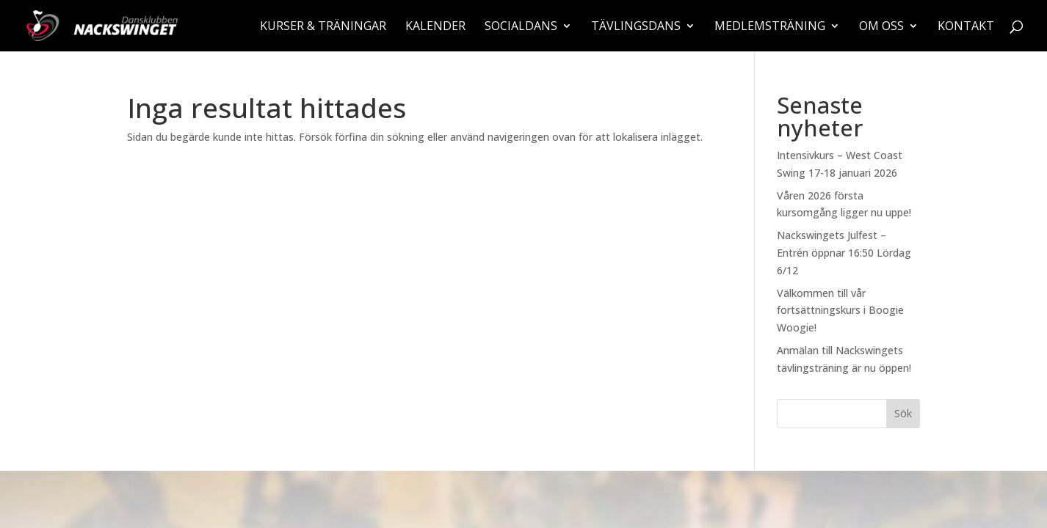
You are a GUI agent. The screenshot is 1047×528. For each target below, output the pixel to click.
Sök (903, 413)
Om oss (881, 27)
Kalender (435, 27)
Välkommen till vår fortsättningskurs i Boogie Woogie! (840, 310)
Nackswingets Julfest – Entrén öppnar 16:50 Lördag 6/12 (844, 252)
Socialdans (521, 27)
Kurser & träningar (323, 27)
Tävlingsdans (636, 27)
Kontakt (966, 27)
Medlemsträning (769, 27)
